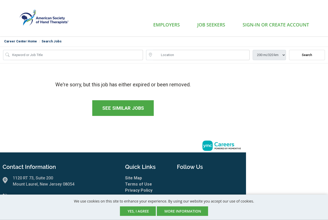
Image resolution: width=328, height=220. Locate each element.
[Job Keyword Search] (76, 55)
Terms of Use (138, 184)
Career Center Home (20, 41)
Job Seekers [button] (211, 25)
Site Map (133, 178)
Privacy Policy (138, 190)
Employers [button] (166, 25)
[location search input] (201, 55)
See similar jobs (123, 108)
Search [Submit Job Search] (307, 55)
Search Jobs (51, 41)
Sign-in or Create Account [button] (276, 25)
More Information (183, 211)
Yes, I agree (138, 211)
